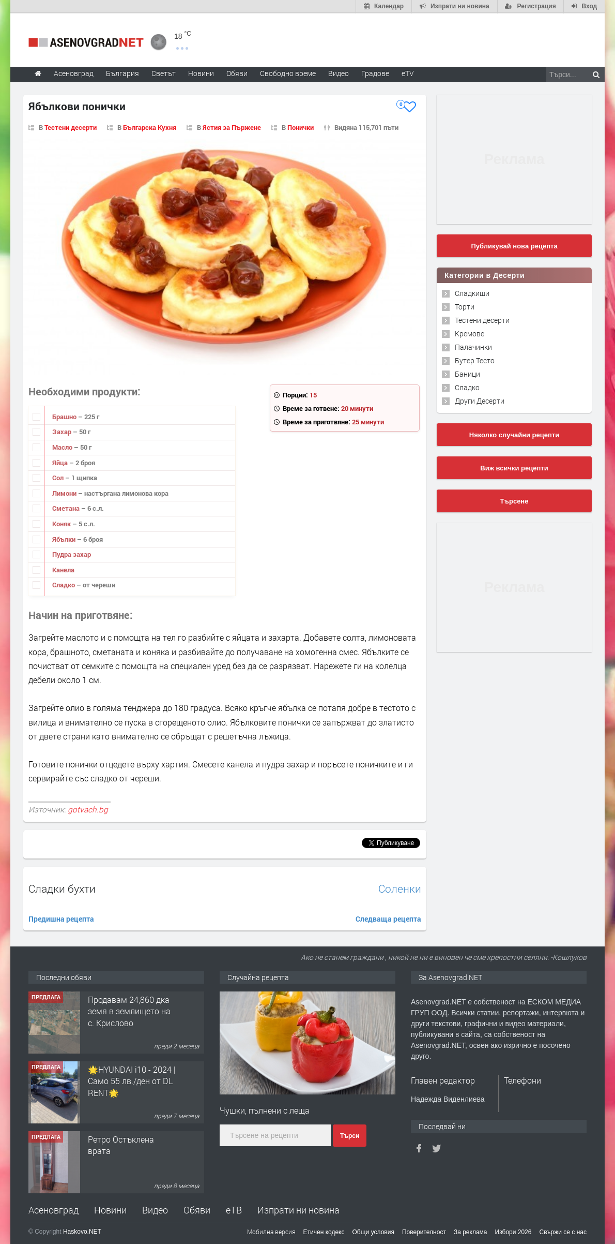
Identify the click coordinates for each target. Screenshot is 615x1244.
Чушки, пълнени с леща (265, 1109)
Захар (62, 431)
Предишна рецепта (61, 918)
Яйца (60, 461)
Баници (467, 373)
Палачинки (473, 346)
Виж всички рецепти (514, 467)
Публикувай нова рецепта (514, 245)
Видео (155, 1209)
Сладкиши (472, 293)
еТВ (234, 1209)
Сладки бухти (62, 888)
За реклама (470, 1231)
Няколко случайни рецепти (514, 434)
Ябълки (64, 538)
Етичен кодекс (324, 1231)
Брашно (65, 416)
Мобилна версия (271, 1231)
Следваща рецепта (388, 918)
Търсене (514, 501)
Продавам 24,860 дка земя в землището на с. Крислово (129, 1011)
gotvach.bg (88, 809)
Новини (201, 73)
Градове (375, 73)
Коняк (62, 523)
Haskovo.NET (82, 1231)
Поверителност (424, 1231)
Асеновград (53, 1209)
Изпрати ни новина (298, 1209)
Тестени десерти (482, 319)
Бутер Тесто (475, 360)
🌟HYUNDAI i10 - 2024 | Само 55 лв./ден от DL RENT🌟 (132, 1080)
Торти (464, 306)
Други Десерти (479, 400)
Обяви (196, 1209)
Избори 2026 (513, 1231)
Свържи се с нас (563, 1231)
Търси (349, 1134)
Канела (63, 569)
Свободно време (288, 73)
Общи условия (373, 1231)
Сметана (66, 507)
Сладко (64, 584)
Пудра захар (71, 553)
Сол (58, 477)
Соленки (399, 888)
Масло (63, 446)
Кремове (469, 333)
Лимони (65, 492)
